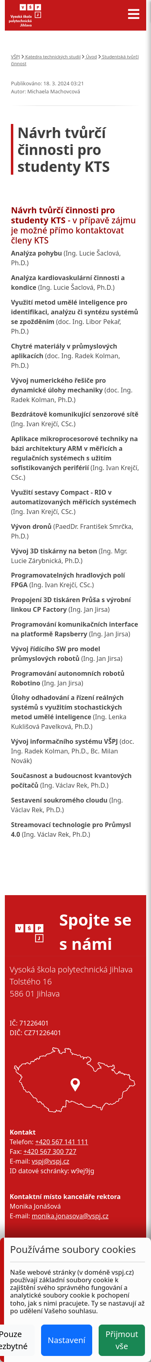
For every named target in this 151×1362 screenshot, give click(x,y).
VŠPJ (15, 57)
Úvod (89, 57)
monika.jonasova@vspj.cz (70, 1215)
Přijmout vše (121, 1340)
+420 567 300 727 (49, 1151)
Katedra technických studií (51, 57)
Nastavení (66, 1340)
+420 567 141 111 (61, 1141)
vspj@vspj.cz (50, 1161)
